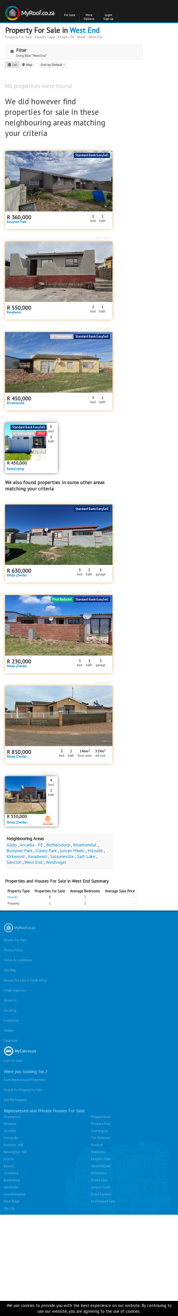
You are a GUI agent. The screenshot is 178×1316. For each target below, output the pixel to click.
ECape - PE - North (71, 37)
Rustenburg (12, 1180)
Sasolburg (11, 1173)
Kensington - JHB (15, 1152)
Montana (10, 1124)
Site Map (10, 970)
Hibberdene (99, 1173)
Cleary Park (45, 850)
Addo (12, 845)
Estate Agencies (15, 990)
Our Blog (10, 1010)
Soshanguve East (103, 1201)
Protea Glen (99, 1180)
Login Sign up (108, 17)
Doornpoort (12, 1117)
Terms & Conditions (18, 960)
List (12, 65)
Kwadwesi (14, 312)
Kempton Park (100, 1159)
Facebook (11, 1040)
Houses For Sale (15, 940)
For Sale (69, 15)
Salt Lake (86, 856)
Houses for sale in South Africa (25, 980)
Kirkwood (16, 856)
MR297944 (104, 591)
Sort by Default (53, 65)
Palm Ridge (12, 1201)
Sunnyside (11, 1138)
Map (27, 65)
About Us (10, 1000)
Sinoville (10, 1131)
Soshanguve (99, 1131)
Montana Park (100, 1124)
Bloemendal (15, 403)
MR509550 (104, 500)
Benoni (9, 1166)
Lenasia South (100, 1187)
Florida (9, 1159)
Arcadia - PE (31, 845)
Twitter (9, 1030)
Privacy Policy (13, 950)
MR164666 (104, 328)
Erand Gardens (101, 1194)
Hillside (95, 850)
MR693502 (104, 147)
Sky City (9, 1208)
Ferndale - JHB (13, 1145)
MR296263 (49, 419)
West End (85, 30)
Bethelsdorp (15, 469)
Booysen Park (16, 222)
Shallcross (98, 1152)
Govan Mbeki (72, 850)
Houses (13, 897)
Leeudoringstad (14, 1194)
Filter (17, 50)
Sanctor (14, 862)
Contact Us (11, 1020)
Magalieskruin (100, 1117)
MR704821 (104, 238)
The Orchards (100, 1138)
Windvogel (56, 862)
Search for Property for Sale (23, 1090)
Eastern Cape (45, 37)
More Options (89, 17)
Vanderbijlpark (101, 1166)
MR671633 (49, 772)
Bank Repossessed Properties (24, 1080)
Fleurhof (97, 1145)
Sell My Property (15, 1100)
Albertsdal (11, 1187)
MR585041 (104, 682)
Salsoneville (62, 856)
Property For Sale (18, 37)
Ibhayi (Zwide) (17, 575)
